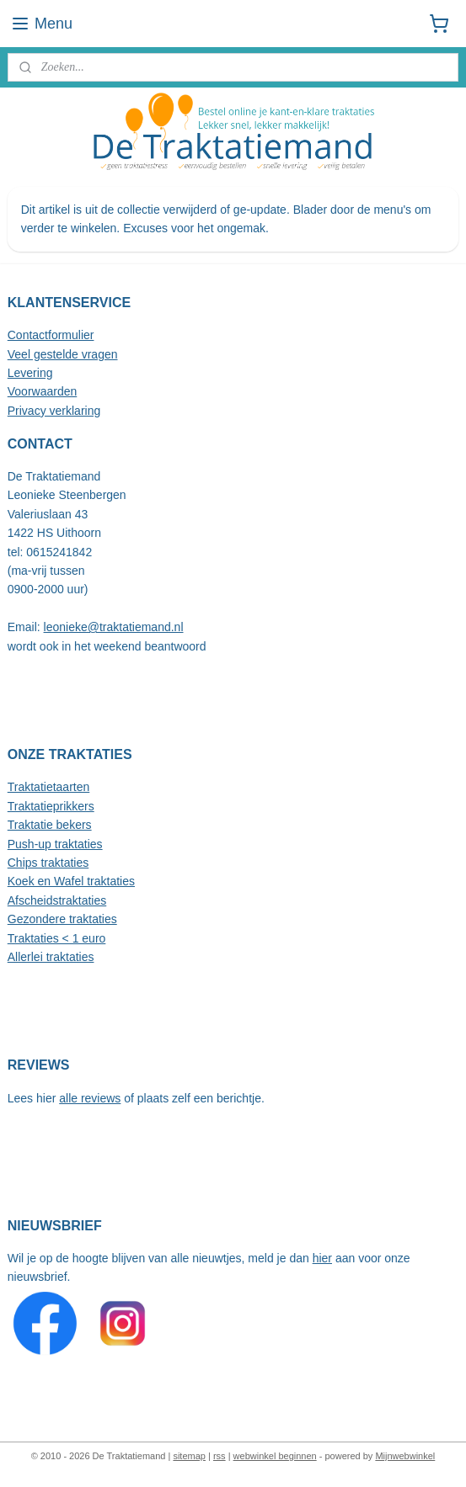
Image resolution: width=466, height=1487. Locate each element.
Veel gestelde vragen (63, 354)
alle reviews (90, 1098)
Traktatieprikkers (51, 806)
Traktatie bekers (50, 824)
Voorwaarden (43, 391)
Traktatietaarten (49, 787)
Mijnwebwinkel (405, 1456)
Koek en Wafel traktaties (71, 881)
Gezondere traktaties (62, 919)
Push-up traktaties (55, 844)
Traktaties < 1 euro (57, 938)
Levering (30, 373)
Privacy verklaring (54, 410)
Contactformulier (51, 335)
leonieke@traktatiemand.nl (114, 627)
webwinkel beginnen (275, 1456)
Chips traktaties (48, 862)
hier (322, 1258)
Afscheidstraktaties (57, 900)
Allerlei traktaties (51, 957)
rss (219, 1456)
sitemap (189, 1456)
